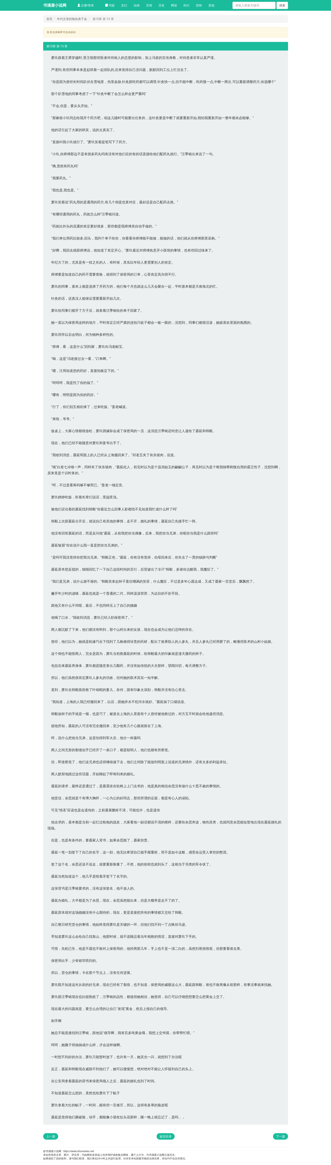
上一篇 (50, 1136)
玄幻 (124, 5)
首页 (49, 19)
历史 (162, 5)
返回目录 (166, 1136)
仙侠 (137, 5)
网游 (174, 5)
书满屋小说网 (54, 5)
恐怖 (199, 5)
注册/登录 (85, 5)
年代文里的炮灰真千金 (72, 19)
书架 (110, 5)
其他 (211, 5)
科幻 (186, 5)
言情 (149, 5)
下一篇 (280, 1136)
